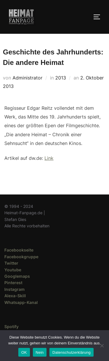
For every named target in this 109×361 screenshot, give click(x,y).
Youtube (12, 269)
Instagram (14, 289)
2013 (60, 78)
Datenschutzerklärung (71, 352)
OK (24, 352)
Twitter (11, 263)
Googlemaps (17, 276)
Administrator (27, 78)
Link (48, 158)
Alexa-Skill (15, 295)
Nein (40, 352)
